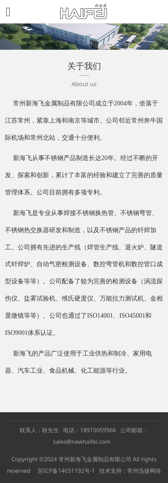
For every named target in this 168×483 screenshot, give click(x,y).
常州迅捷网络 (144, 471)
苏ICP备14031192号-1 (66, 471)
